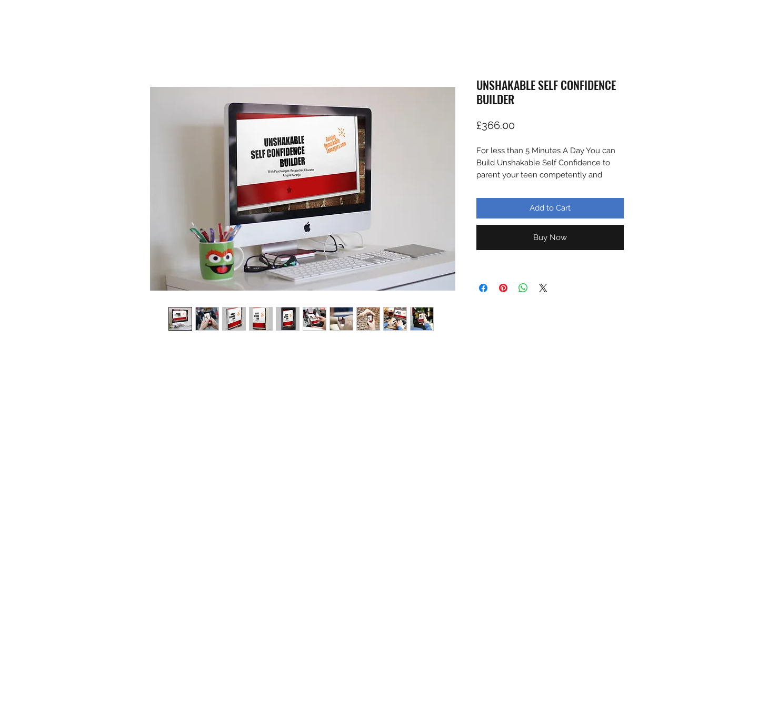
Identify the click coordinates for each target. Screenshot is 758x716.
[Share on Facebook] (483, 288)
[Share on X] (543, 288)
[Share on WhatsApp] (523, 288)
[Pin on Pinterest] (503, 288)
